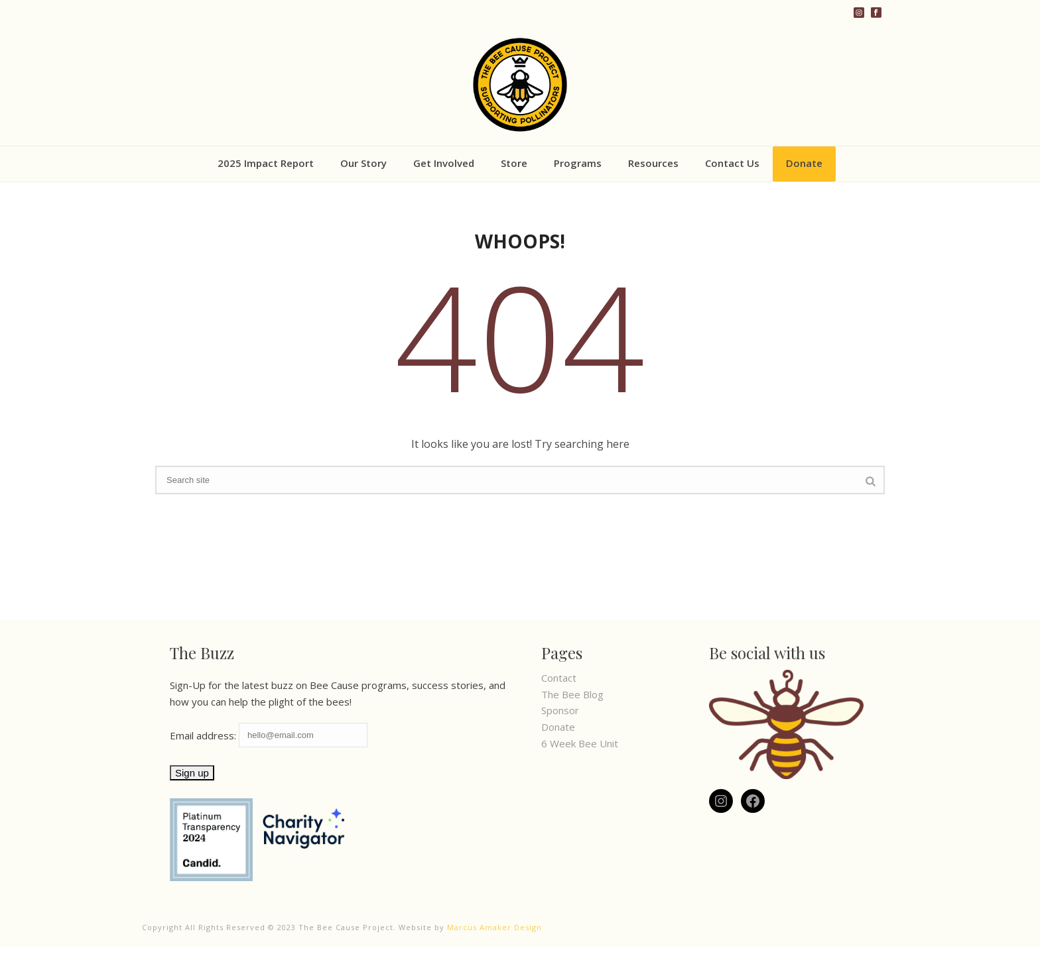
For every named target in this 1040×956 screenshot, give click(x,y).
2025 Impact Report (266, 163)
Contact (558, 677)
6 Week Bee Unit (579, 743)
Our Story (363, 163)
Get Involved (443, 163)
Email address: (268, 735)
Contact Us (732, 163)
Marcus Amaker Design (494, 927)
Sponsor (560, 710)
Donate (804, 163)
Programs (578, 163)
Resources (653, 163)
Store (514, 163)
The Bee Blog (572, 694)
